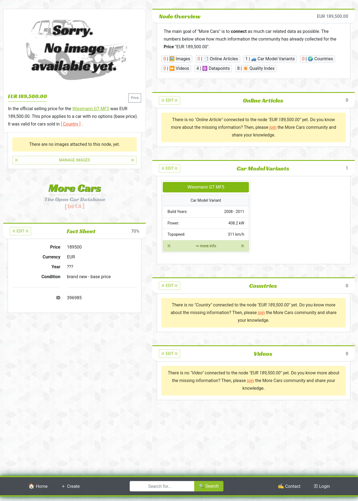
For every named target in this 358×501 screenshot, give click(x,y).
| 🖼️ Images (177, 58)
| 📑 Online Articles (217, 58)
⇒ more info (205, 246)
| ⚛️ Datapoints (213, 68)
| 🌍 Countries (317, 58)
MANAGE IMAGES (74, 160)
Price (135, 98)
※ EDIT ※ (20, 231)
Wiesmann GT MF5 (90, 108)
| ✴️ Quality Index (256, 68)
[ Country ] (70, 124)
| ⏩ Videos (176, 68)
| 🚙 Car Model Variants (270, 58)
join (272, 127)
